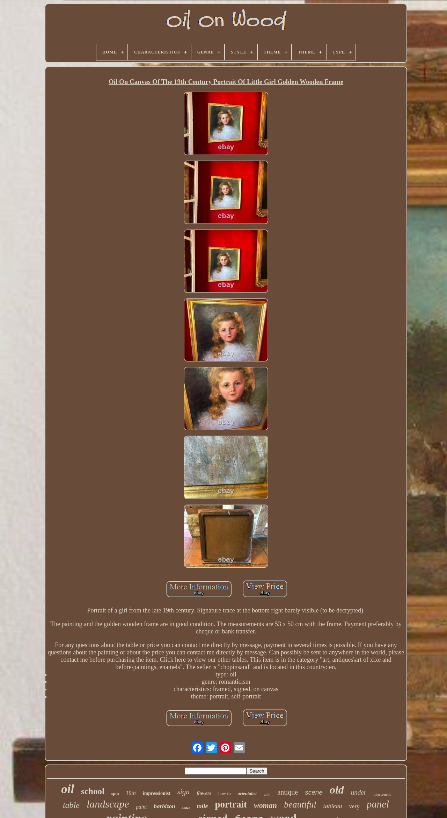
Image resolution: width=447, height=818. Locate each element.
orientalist (247, 793)
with (267, 794)
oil (67, 789)
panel (378, 804)
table (71, 805)
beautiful (300, 804)
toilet (186, 808)
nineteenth (382, 794)
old (337, 789)
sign (183, 792)
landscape (108, 804)
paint (141, 807)
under (358, 792)
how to (224, 793)
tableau (332, 806)
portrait (231, 804)
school (92, 791)
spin (115, 793)
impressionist (156, 793)
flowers (204, 793)
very (354, 806)
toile (202, 806)
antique (287, 792)
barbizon (164, 806)
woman (265, 805)
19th (130, 793)
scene (314, 792)
